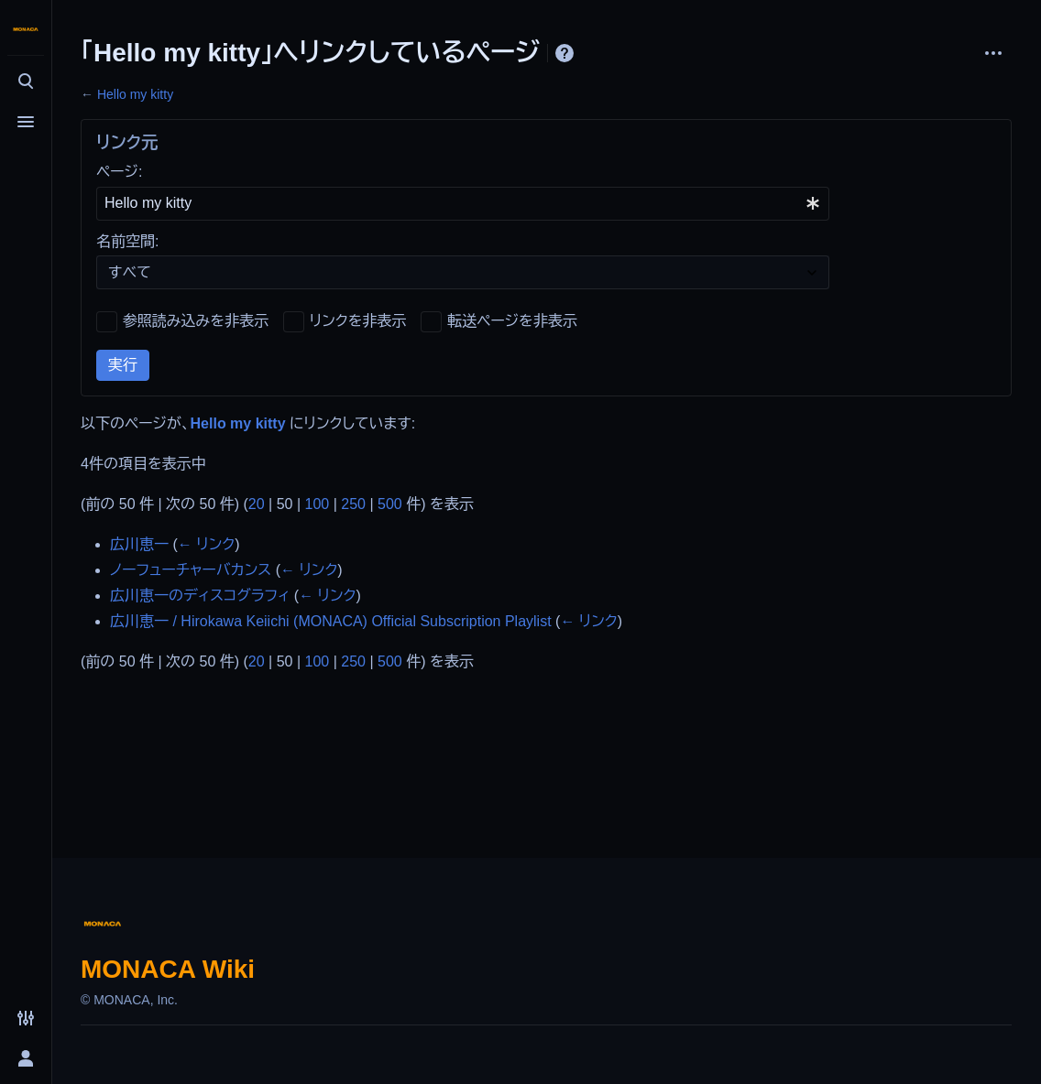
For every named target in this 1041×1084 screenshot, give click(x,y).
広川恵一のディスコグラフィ (200, 595)
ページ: (119, 171)
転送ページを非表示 (512, 321)
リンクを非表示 (358, 321)
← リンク (206, 544)
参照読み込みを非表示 (195, 321)
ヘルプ (564, 53)
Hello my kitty (135, 94)
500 (390, 504)
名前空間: (127, 241)
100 (317, 504)
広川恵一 (139, 544)
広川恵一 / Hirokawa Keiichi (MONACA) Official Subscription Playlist (331, 621)
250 (353, 504)
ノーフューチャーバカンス (190, 570)
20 (256, 504)
